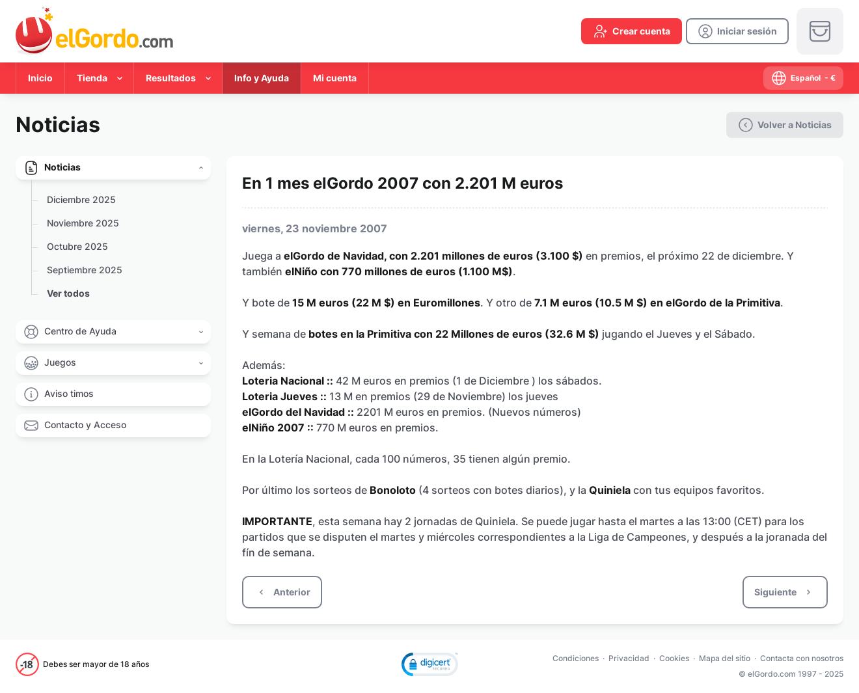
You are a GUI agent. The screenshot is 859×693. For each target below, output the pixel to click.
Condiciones (575, 658)
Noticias (62, 166)
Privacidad (628, 658)
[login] (737, 31)
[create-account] (631, 31)
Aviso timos (69, 393)
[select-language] (803, 78)
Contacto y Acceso (85, 424)
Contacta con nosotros (801, 658)
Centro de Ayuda (80, 330)
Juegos (60, 362)
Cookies (674, 658)
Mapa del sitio (724, 658)
